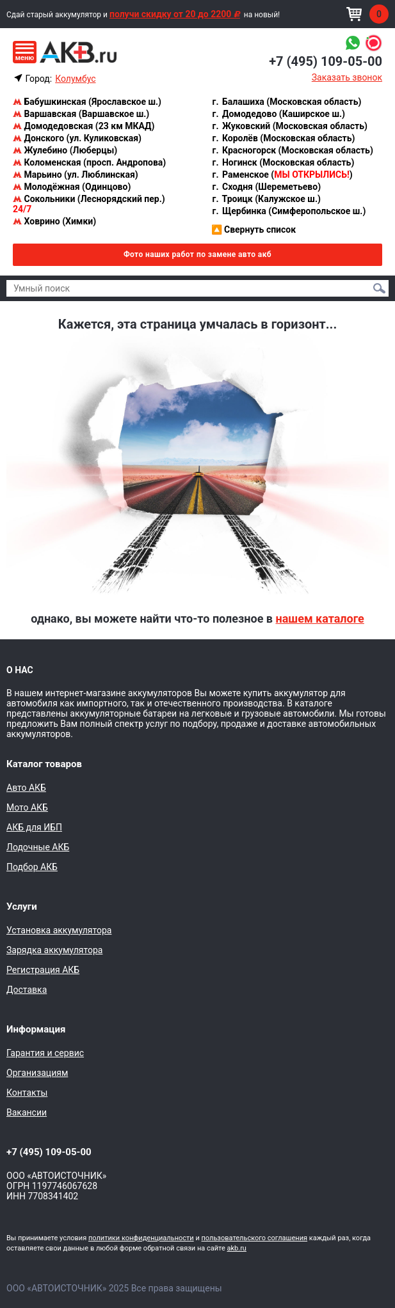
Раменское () (282, 174)
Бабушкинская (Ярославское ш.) (87, 102)
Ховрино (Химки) (54, 221)
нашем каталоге (319, 618)
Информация (35, 1029)
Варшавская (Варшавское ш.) (81, 114)
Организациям (37, 1073)
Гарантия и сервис (45, 1053)
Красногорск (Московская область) (292, 150)
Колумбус (75, 79)
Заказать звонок (347, 77)
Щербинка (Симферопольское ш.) (288, 211)
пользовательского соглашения (254, 1238)
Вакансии (26, 1112)
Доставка (26, 990)
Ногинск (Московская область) (283, 162)
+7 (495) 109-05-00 (325, 61)
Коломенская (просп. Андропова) (89, 162)
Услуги (21, 906)
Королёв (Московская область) (283, 138)
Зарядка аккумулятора (54, 950)
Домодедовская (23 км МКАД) (83, 126)
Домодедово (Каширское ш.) (278, 114)
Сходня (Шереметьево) (266, 187)
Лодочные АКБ (37, 847)
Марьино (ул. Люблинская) (75, 174)
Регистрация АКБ (42, 970)
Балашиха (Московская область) (286, 102)
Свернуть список (253, 229)
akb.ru (236, 1248)
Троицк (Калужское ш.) (266, 199)
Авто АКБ (26, 787)
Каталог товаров (44, 764)
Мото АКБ (27, 807)
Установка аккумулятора (58, 930)
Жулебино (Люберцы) (65, 150)
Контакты (26, 1092)
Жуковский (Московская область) (289, 126)
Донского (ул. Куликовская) (77, 138)
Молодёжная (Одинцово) (72, 187)
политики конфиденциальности (141, 1238)
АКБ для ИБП (34, 827)
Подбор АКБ (32, 867)
